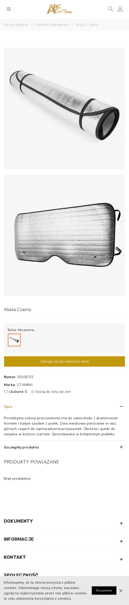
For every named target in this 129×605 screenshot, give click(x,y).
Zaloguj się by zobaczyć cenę (64, 361)
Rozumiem (104, 590)
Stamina (25, 384)
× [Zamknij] (121, 590)
